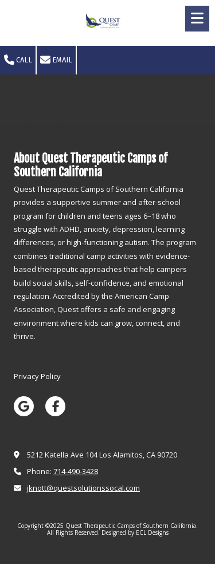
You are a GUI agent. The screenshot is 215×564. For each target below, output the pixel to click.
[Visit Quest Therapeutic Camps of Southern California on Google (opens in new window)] (24, 406)
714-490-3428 (75, 471)
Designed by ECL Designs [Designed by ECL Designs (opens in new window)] (135, 532)
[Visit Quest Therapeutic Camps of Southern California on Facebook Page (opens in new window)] (55, 406)
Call (18, 60)
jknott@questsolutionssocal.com (83, 488)
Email (56, 60)
